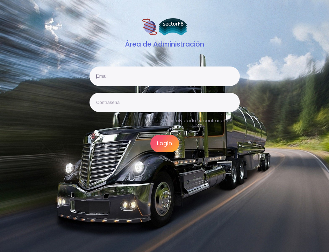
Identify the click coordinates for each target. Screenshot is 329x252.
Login (164, 143)
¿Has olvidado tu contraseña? (198, 120)
